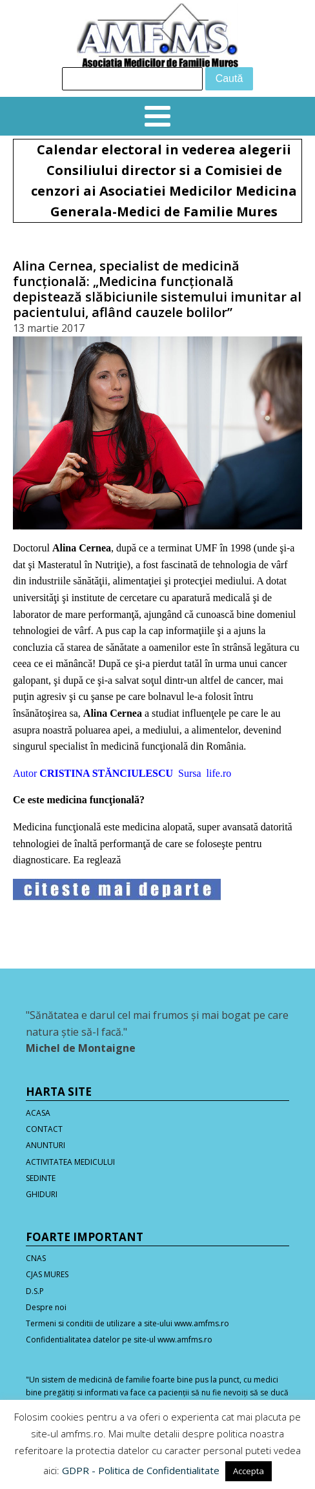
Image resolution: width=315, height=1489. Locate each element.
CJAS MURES (47, 1274)
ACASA (38, 1112)
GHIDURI (41, 1194)
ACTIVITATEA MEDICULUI (70, 1161)
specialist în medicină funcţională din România (146, 746)
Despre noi (46, 1307)
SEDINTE (41, 1178)
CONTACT (44, 1129)
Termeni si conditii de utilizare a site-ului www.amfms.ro (127, 1323)
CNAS (36, 1258)
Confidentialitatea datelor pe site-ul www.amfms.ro (119, 1339)
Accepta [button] (248, 1471)
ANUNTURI (45, 1145)
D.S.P (35, 1291)
